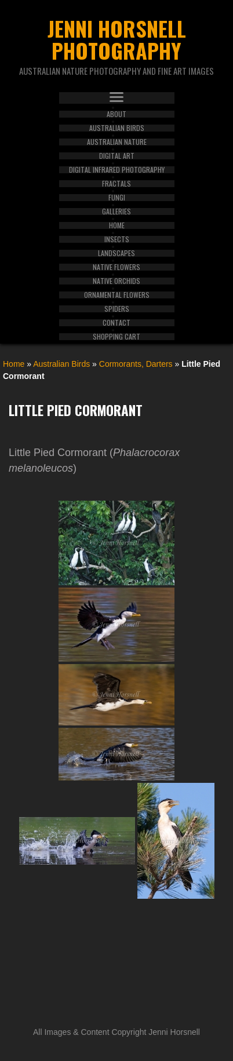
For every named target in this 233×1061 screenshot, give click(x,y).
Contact (116, 322)
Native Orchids (116, 281)
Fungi (116, 197)
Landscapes (116, 253)
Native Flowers (116, 267)
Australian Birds (116, 128)
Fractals (116, 183)
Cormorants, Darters (136, 364)
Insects (116, 239)
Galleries (116, 211)
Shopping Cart (116, 336)
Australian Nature (117, 141)
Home (117, 225)
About (116, 114)
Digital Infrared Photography (117, 169)
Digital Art (116, 155)
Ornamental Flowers (117, 294)
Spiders (116, 308)
